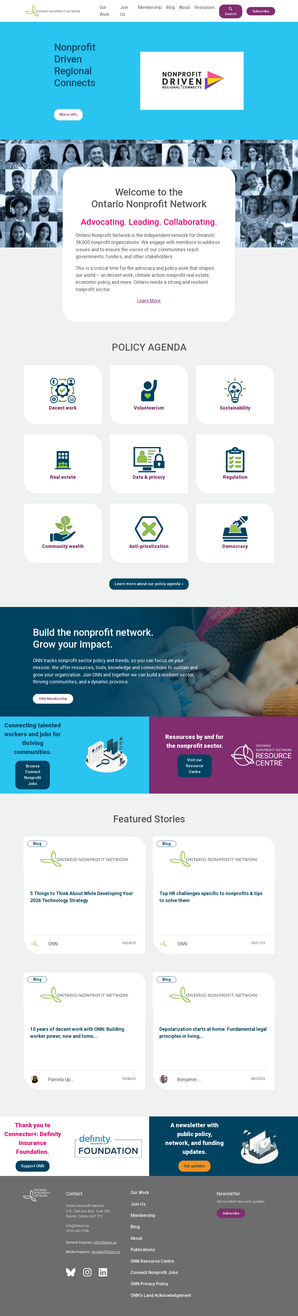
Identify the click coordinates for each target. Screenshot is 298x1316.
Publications (143, 1249)
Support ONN (32, 1166)
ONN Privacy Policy (149, 1283)
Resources (204, 7)
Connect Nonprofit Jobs (154, 1272)
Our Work (140, 1192)
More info (68, 114)
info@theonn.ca (104, 1242)
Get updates (194, 1166)
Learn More (149, 300)
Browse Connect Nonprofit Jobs (32, 775)
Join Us (138, 1204)
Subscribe (261, 11)
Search (230, 11)
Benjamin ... (189, 1079)
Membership (150, 7)
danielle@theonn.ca (105, 1252)
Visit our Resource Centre (194, 766)
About (184, 7)
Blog (170, 7)
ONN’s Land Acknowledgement (161, 1295)
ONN (53, 944)
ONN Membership (53, 699)
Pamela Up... (61, 1079)
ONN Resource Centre (152, 1261)
